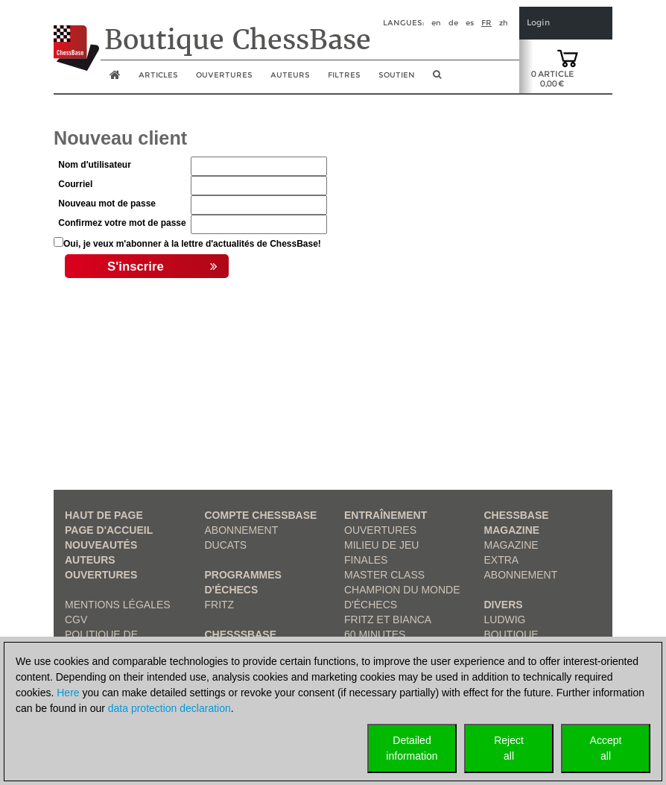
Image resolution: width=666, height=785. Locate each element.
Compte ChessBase (261, 515)
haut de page (104, 515)
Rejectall (509, 748)
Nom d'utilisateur (94, 164)
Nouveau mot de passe (107, 203)
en (436, 23)
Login (538, 23)
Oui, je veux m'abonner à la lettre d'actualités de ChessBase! (192, 244)
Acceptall (606, 748)
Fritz (220, 605)
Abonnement (242, 530)
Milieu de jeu (381, 545)
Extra (501, 560)
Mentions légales (118, 605)
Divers (503, 605)
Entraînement (385, 515)
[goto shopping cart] (567, 57)
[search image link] (436, 79)
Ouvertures (101, 575)
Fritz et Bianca (387, 619)
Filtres (344, 75)
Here (68, 693)
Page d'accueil (109, 530)
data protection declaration (169, 708)
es (470, 23)
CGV (76, 619)
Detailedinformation (411, 748)
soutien (396, 75)
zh (503, 23)
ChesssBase (240, 634)
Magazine (511, 545)
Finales (365, 560)
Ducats (226, 545)
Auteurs (290, 75)
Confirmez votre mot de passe (121, 222)
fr (486, 23)
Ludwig (505, 619)
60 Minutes (374, 634)
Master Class (384, 575)
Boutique (511, 634)
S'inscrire (162, 267)
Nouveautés (101, 545)
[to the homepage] (76, 36)
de (453, 23)
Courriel (75, 184)
